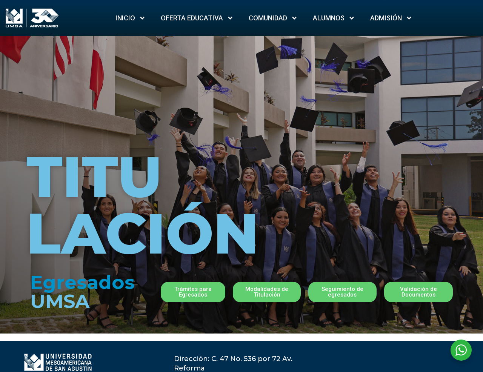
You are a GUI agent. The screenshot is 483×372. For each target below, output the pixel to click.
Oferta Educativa (197, 18)
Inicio (130, 18)
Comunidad (273, 18)
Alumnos (334, 18)
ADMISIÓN (391, 18)
